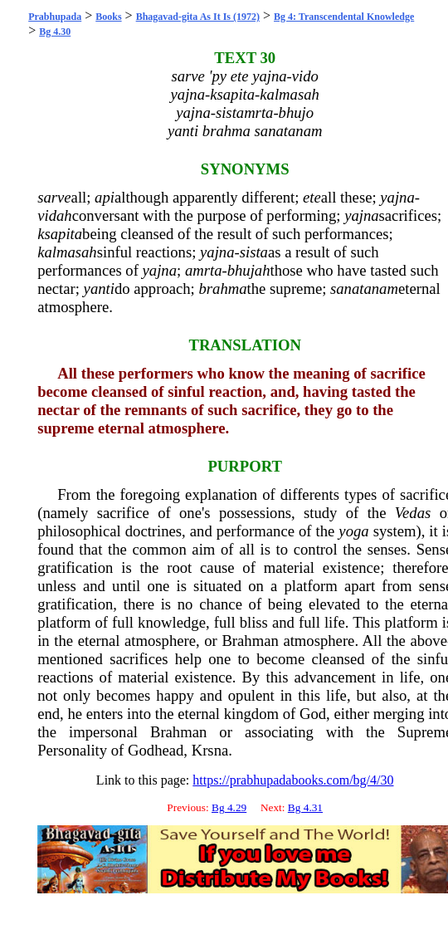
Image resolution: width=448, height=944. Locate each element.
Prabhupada (54, 16)
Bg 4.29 (229, 807)
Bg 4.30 (55, 31)
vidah (54, 215)
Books (108, 16)
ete (312, 197)
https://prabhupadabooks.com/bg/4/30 (292, 780)
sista (254, 252)
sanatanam (364, 288)
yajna (397, 197)
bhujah (248, 270)
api (104, 197)
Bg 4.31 (305, 807)
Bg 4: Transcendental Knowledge (344, 16)
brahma (222, 288)
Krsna (210, 750)
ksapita (59, 233)
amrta (203, 270)
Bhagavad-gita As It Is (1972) (198, 16)
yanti (99, 288)
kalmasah (67, 252)
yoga (353, 531)
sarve (54, 197)
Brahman (250, 640)
